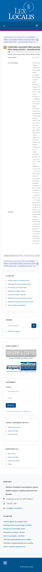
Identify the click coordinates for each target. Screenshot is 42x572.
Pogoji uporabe (13, 457)
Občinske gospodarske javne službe (20, 298)
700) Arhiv (17, 37)
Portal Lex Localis (14, 461)
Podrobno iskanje (13, 331)
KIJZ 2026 (25, 37)
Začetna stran (9, 37)
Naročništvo (12, 454)
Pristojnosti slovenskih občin (17, 288)
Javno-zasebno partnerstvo (17, 305)
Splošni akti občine (14, 427)
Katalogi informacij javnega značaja (19, 284)
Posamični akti (12, 434)
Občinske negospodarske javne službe (20, 302)
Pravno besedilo (28, 255)
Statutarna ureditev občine (16, 291)
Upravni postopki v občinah (17, 295)
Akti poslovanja (13, 431)
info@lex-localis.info (14, 508)
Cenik (10, 464)
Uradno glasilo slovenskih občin (18, 281)
